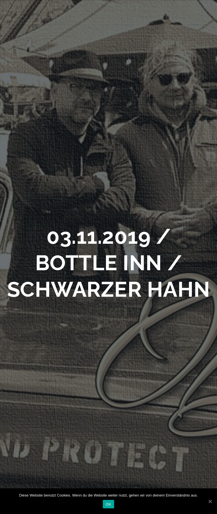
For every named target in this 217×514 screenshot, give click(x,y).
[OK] (210, 501)
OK (108, 504)
